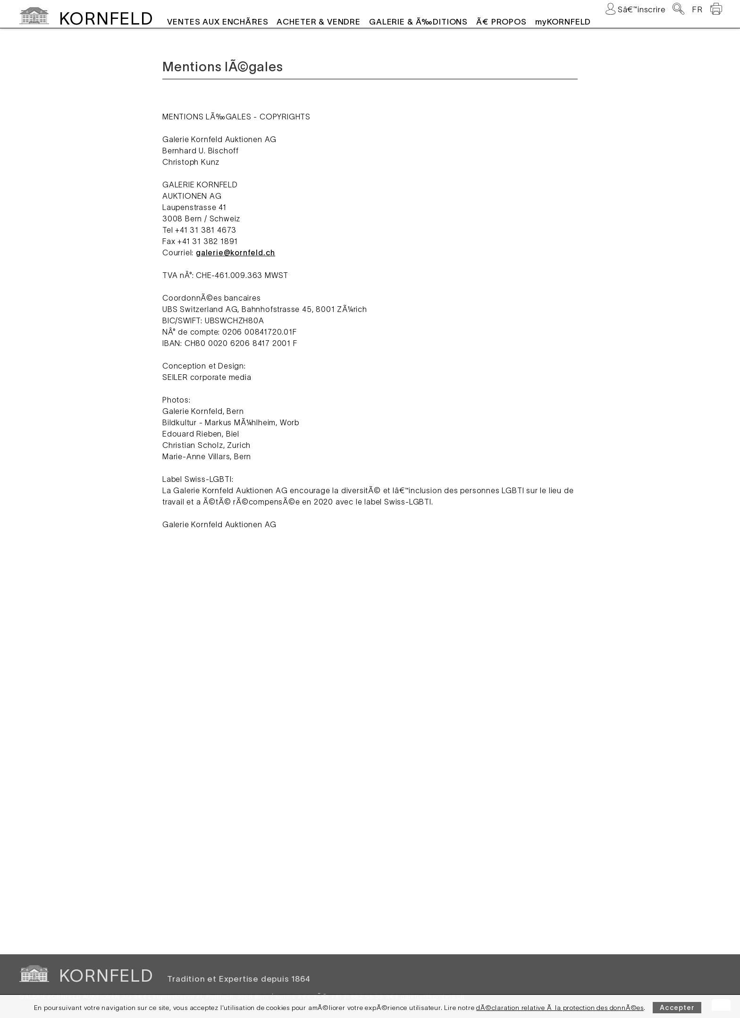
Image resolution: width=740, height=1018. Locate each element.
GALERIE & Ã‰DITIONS (418, 21)
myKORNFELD (563, 21)
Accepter (677, 1007)
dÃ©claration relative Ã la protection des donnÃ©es (560, 1007)
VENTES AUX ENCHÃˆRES (217, 21)
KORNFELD (106, 18)
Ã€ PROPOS (501, 21)
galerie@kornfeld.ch (235, 252)
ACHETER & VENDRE (319, 21)
